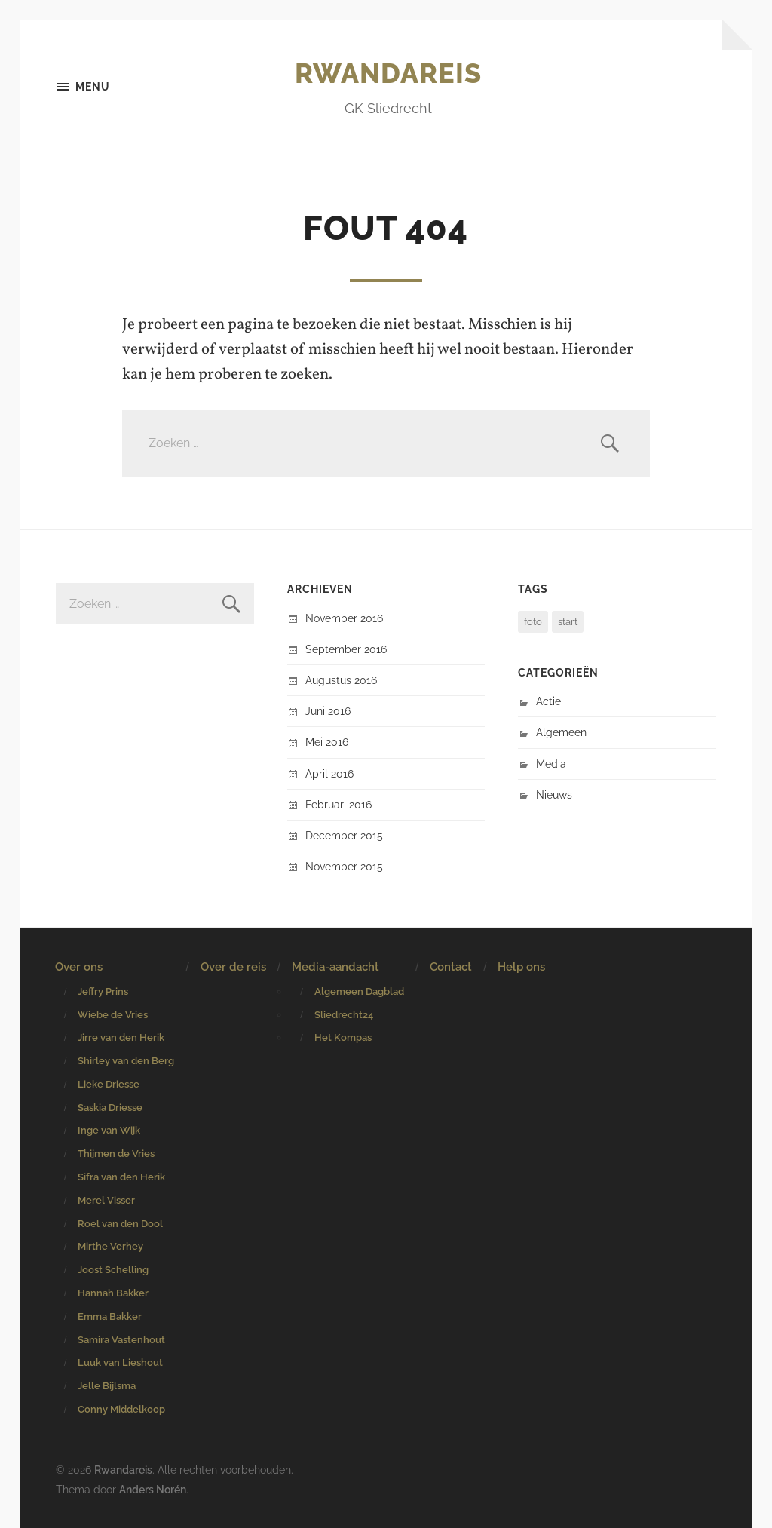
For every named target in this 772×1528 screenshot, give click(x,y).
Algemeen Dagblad (359, 991)
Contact (451, 967)
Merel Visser (106, 1200)
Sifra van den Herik (121, 1177)
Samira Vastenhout (121, 1339)
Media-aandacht (335, 967)
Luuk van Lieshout (120, 1362)
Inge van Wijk (109, 1130)
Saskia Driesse (110, 1107)
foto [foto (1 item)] (533, 621)
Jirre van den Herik (121, 1037)
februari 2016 (338, 804)
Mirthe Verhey (110, 1246)
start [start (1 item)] (567, 621)
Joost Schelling (113, 1269)
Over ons (79, 967)
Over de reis (233, 967)
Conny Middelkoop (121, 1409)
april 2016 (329, 773)
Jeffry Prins (103, 991)
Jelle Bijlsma (107, 1385)
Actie (548, 701)
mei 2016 (326, 741)
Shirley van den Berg (126, 1060)
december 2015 (344, 835)
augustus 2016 (341, 679)
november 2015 (344, 866)
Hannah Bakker (113, 1293)
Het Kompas (343, 1037)
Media (551, 763)
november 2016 (344, 618)
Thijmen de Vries (116, 1153)
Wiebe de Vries (113, 1014)
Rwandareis (388, 73)
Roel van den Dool (120, 1223)
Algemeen (561, 732)
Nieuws (554, 794)
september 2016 (346, 649)
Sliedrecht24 (343, 1014)
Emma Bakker (110, 1316)
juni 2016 (328, 710)
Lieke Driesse (108, 1084)
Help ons (521, 967)
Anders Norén (152, 1489)
